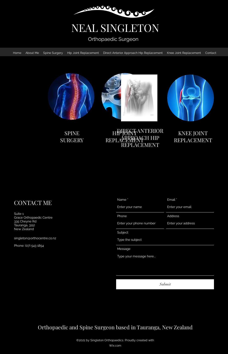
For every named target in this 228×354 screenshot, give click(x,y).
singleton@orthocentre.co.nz (35, 238)
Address (173, 216)
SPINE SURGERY (72, 136)
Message (123, 249)
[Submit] (165, 284)
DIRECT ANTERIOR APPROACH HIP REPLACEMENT (140, 137)
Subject (122, 232)
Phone (122, 216)
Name (121, 199)
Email (171, 199)
